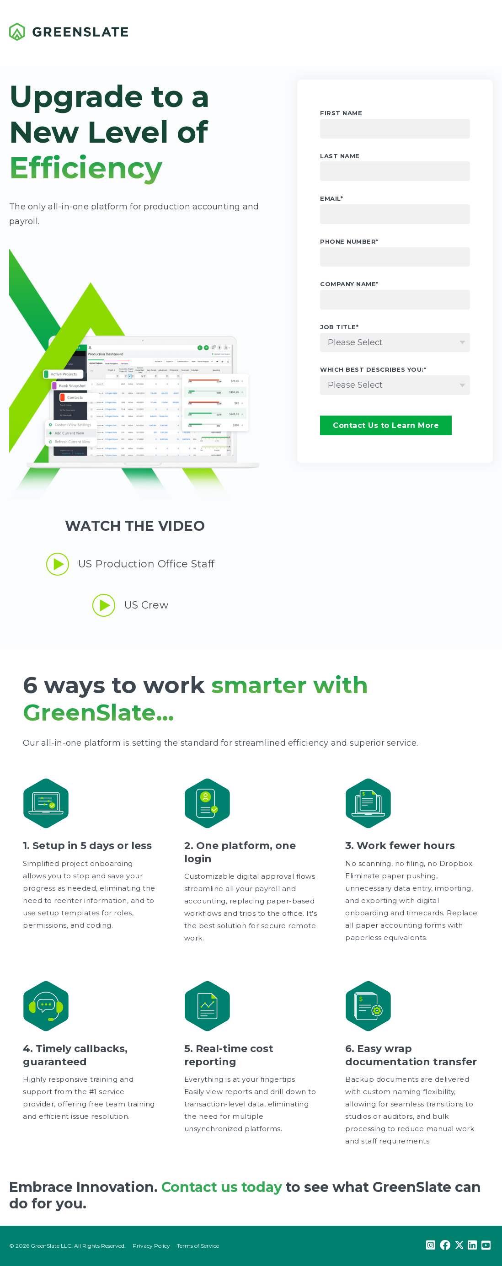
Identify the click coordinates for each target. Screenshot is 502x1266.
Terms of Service (198, 1245)
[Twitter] (459, 1245)
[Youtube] (486, 1245)
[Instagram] (430, 1245)
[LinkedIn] (472, 1245)
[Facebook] (445, 1245)
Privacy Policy (151, 1245)
